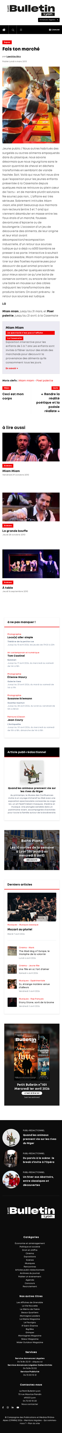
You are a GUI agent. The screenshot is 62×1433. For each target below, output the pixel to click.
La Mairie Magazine (30, 1319)
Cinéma (30, 1253)
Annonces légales (47, 20)
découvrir (31, 860)
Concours (30, 1283)
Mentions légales (33, 1420)
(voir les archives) (32, 1097)
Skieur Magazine (30, 1339)
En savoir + (12, 368)
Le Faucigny (30, 1322)
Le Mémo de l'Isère (30, 1309)
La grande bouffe (15, 531)
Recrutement (30, 1286)
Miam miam (26, 380)
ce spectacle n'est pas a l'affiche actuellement (25, 333)
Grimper (30, 1332)
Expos (7, 42)
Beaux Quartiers (29, 1313)
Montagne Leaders (30, 1316)
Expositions (30, 1257)
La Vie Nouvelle (30, 1306)
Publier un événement (29, 1277)
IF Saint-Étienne (30, 1326)
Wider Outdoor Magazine (29, 1342)
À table (7, 588)
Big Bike (30, 1329)
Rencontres (30, 1267)
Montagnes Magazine (29, 1336)
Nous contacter (30, 1404)
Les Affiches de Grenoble (30, 1302)
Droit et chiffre (29, 1250)
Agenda (30, 1280)
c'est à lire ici (31, 1093)
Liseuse (54, 30)
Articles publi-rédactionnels (29, 1270)
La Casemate (14, 338)
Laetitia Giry (14, 56)
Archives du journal (30, 1273)
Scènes (8, 466)
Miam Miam (15, 327)
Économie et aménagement (30, 1243)
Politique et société (30, 1247)
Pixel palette (44, 380)
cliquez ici (37, 1362)
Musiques (30, 1263)
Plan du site (34, 1423)
